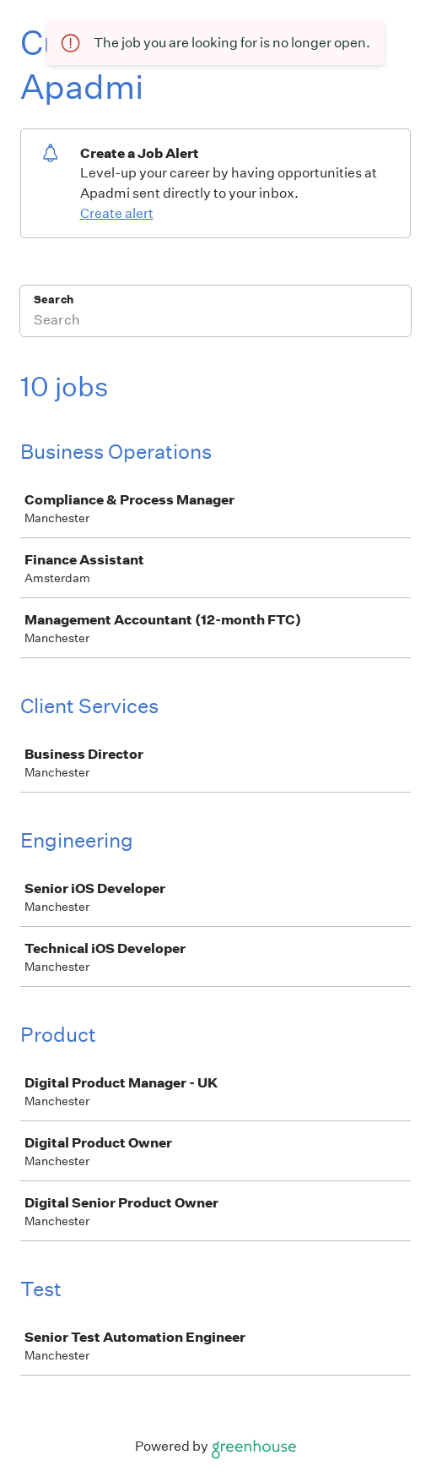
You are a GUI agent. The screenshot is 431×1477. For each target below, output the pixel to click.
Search (53, 299)
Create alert (117, 213)
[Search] (215, 322)
